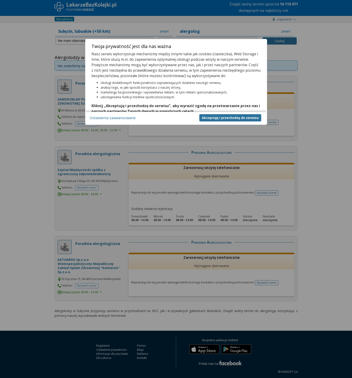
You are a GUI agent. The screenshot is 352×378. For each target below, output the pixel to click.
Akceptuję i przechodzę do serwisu (230, 118)
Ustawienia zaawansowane (113, 117)
